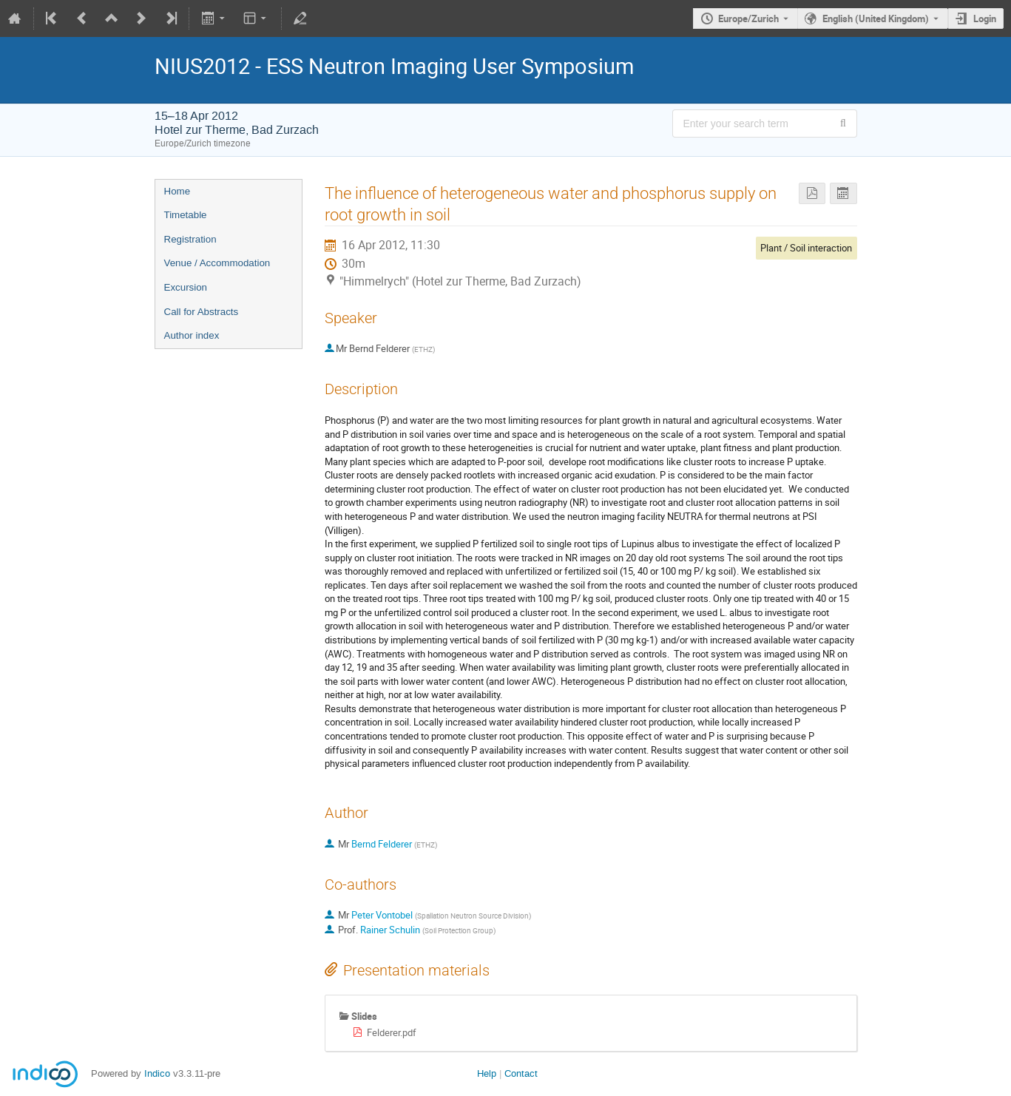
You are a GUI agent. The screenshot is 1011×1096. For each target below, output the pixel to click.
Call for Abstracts (201, 311)
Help (486, 1073)
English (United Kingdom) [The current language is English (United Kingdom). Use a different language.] (875, 18)
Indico (157, 1073)
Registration (190, 239)
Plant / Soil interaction (806, 247)
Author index (192, 335)
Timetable (185, 214)
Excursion (186, 287)
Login (984, 18)
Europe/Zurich (748, 18)
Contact (521, 1073)
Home (177, 191)
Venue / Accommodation (217, 262)
